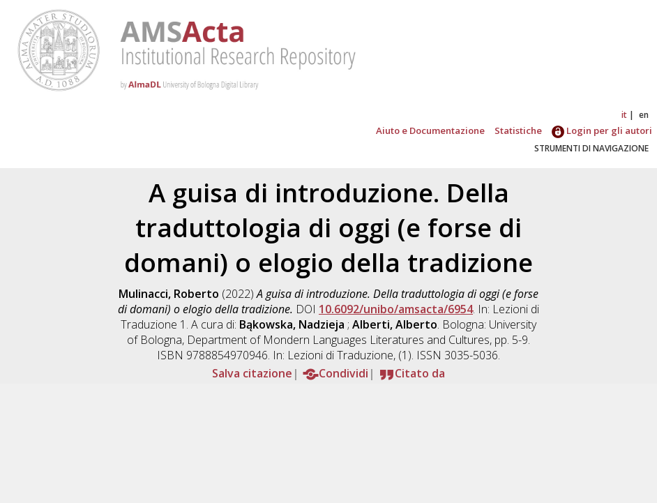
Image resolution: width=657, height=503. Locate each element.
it (624, 115)
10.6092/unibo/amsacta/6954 (396, 309)
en (644, 115)
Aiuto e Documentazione (430, 130)
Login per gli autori (602, 130)
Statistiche (518, 130)
